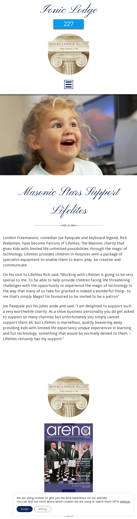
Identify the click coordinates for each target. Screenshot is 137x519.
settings (125, 501)
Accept (25, 509)
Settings (42, 509)
